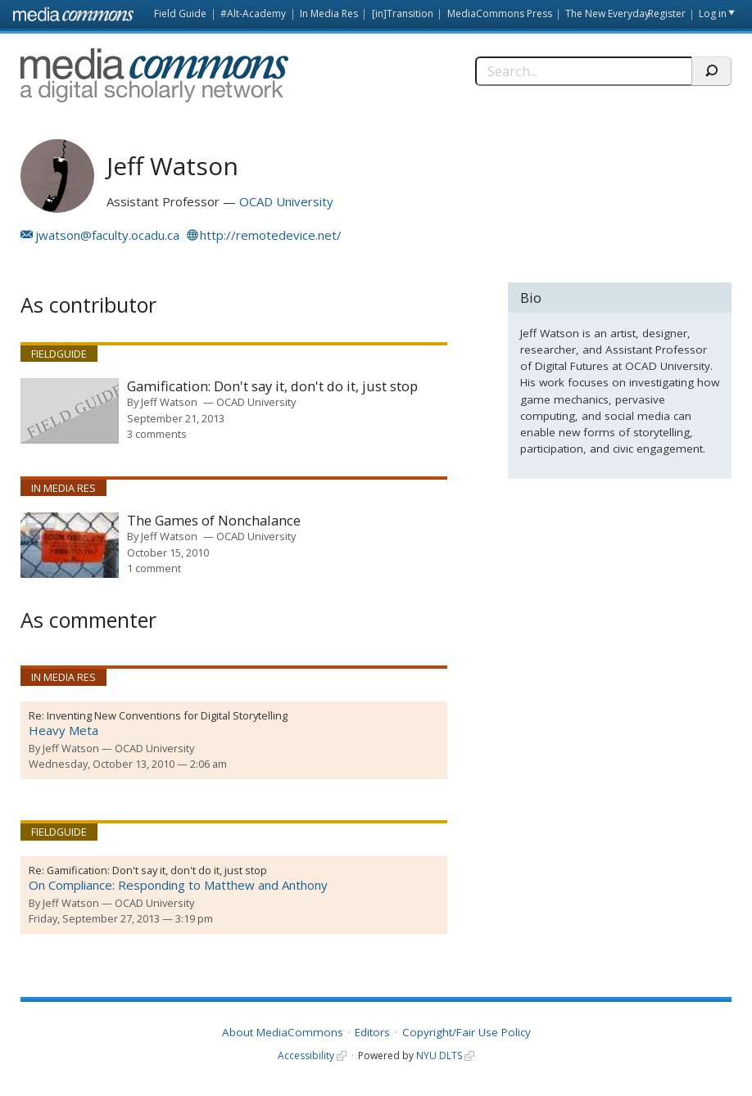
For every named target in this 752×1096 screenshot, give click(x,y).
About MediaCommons (282, 1032)
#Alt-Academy (253, 13)
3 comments (157, 433)
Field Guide (180, 13)
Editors (372, 1032)
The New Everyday (607, 13)
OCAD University (286, 201)
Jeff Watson (169, 402)
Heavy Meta (63, 730)
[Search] (583, 71)
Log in (713, 13)
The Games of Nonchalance (214, 521)
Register (667, 13)
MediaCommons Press (499, 13)
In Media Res (329, 13)
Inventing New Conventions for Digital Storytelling (167, 715)
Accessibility (306, 1055)
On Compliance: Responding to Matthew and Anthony (178, 885)
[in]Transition (402, 13)
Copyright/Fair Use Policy (466, 1032)
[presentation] (69, 411)
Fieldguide (59, 353)
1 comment (154, 568)
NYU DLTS (439, 1055)
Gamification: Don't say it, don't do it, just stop (272, 386)
